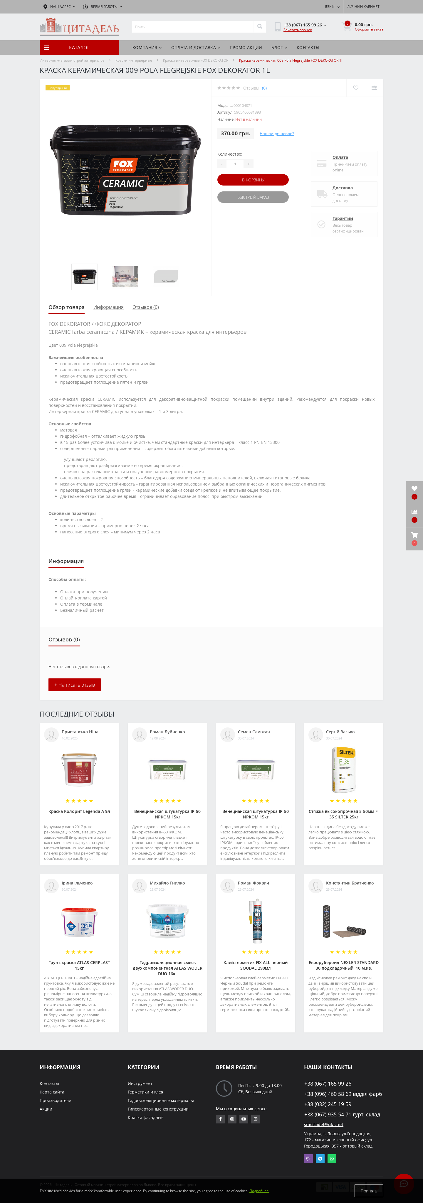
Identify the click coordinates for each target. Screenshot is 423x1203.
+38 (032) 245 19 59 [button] (327, 1104)
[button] (414, 539)
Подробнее (259, 1190)
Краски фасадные (146, 1117)
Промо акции (246, 47)
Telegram (320, 1159)
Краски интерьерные (133, 60)
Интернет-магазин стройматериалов (72, 60)
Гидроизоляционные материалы (161, 1100)
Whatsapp (332, 1159)
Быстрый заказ (253, 197)
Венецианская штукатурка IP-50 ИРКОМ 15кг (167, 814)
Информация (108, 307)
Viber (308, 1159)
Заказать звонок (297, 29)
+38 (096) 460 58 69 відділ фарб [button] (343, 1094)
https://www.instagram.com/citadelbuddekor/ (255, 1119)
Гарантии (343, 218)
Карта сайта (52, 1092)
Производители (55, 1100)
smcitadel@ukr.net (323, 1124)
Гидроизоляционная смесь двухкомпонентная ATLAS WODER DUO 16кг (167, 968)
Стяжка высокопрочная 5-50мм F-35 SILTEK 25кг (344, 814)
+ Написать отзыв (74, 685)
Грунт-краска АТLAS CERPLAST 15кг (79, 965)
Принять (369, 1191)
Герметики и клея (145, 1092)
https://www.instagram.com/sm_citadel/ (232, 1119)
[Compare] (374, 88)
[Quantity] (235, 163)
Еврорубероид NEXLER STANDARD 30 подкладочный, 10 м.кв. (344, 965)
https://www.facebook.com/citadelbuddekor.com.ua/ (220, 1119)
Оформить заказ (369, 29)
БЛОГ (279, 47)
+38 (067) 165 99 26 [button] (327, 1083)
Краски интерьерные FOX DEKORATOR (195, 60)
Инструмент (140, 1083)
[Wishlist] (355, 88)
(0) (264, 88)
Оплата (340, 157)
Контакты (308, 47)
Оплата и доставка (195, 47)
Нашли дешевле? (277, 133)
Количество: (229, 154)
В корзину (253, 180)
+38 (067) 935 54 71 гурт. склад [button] (342, 1114)
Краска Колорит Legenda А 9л (79, 811)
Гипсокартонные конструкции (158, 1109)
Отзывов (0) (145, 307)
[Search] (260, 27)
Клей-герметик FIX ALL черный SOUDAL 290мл (256, 965)
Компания (147, 47)
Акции (46, 1109)
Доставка (343, 188)
